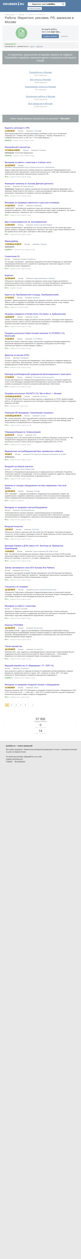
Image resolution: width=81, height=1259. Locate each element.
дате (32, 46)
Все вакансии (20, 789)
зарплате (39, 46)
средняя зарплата (40, 749)
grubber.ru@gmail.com (14, 787)
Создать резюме (50, 36)
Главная (9, 789)
